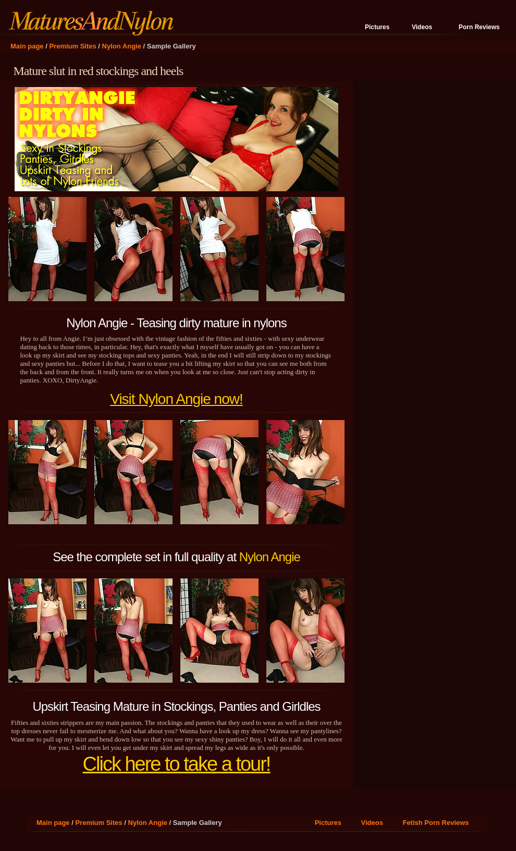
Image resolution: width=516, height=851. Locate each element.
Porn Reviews (479, 27)
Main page (27, 46)
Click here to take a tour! (177, 764)
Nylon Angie (121, 46)
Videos (422, 27)
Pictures (377, 27)
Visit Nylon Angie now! (176, 399)
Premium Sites (72, 46)
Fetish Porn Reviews (435, 823)
